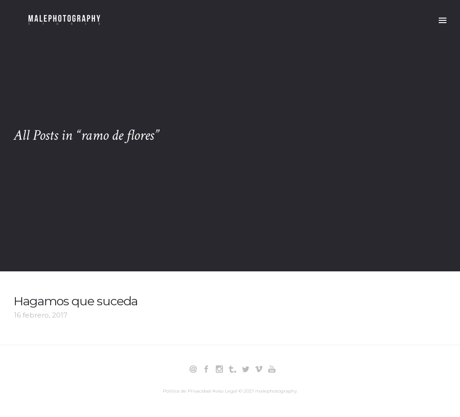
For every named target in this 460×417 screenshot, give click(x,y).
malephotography (276, 391)
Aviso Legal (224, 391)
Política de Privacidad (187, 391)
